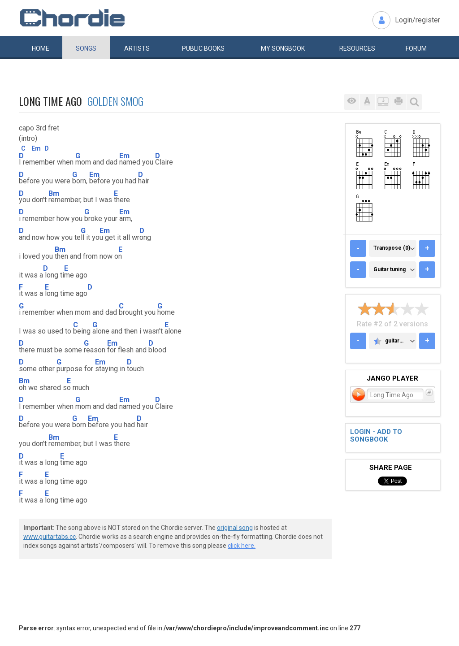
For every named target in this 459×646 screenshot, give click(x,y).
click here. (241, 545)
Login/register (417, 20)
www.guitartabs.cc (49, 536)
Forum (416, 48)
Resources (357, 48)
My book (283, 48)
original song (235, 527)
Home (40, 48)
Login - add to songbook (376, 435)
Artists (137, 48)
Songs (86, 48)
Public (203, 48)
